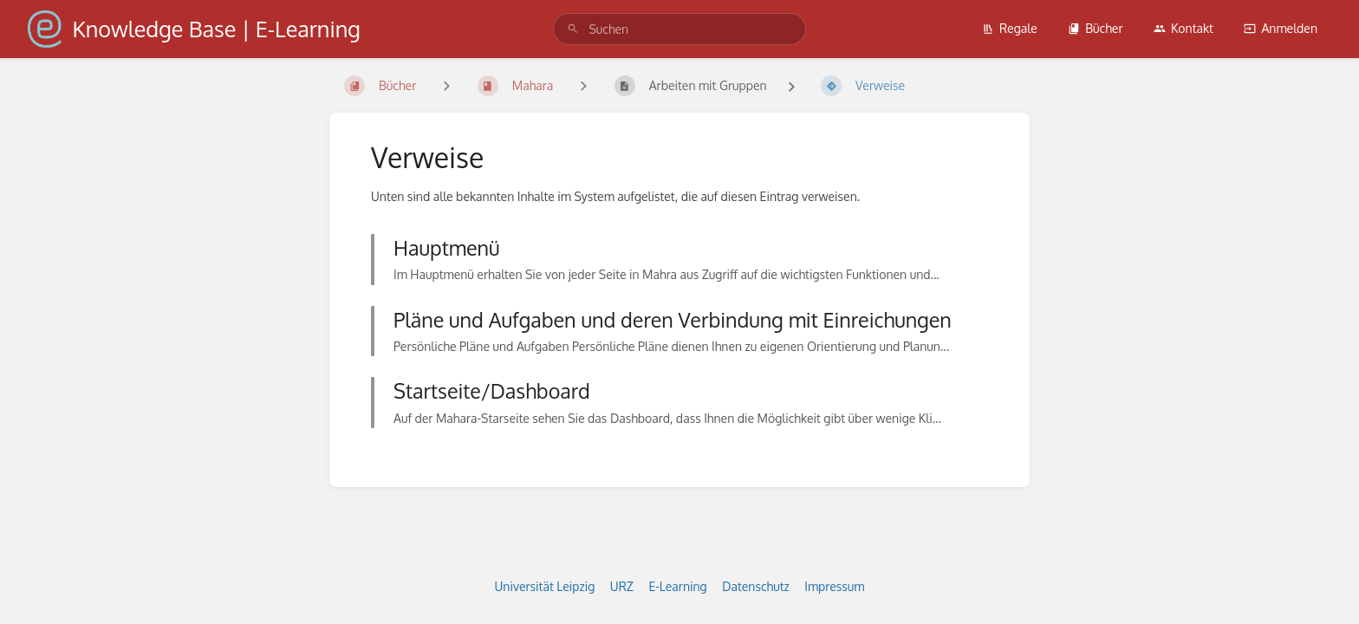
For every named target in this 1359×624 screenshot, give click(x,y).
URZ (622, 586)
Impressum (834, 586)
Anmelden (1280, 28)
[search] (679, 29)
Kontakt (1183, 28)
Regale (1009, 28)
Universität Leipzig (545, 586)
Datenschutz (756, 586)
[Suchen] (573, 29)
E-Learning (677, 586)
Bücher (1095, 28)
